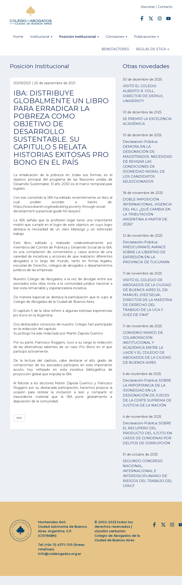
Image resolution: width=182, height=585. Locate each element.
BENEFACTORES (115, 49)
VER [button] (19, 418)
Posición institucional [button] (79, 37)
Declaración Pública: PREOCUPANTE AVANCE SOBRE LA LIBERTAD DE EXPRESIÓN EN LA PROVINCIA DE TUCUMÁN (146, 252)
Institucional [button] (41, 37)
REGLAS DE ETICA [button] (152, 49)
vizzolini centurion (110, 531)
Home (18, 37)
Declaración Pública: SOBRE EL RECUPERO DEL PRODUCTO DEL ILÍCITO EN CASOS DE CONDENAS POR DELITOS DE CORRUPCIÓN (147, 433)
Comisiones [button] (116, 37)
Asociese (148, 7)
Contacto (165, 7)
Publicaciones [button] (146, 37)
